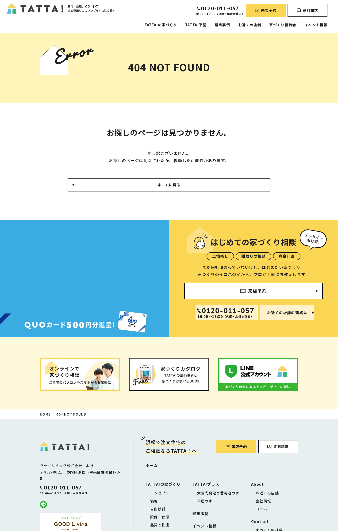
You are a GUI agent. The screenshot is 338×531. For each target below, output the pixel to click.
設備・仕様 (159, 517)
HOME (45, 415)
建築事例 (222, 24)
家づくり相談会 (282, 24)
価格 (154, 501)
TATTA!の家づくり (161, 24)
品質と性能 (159, 525)
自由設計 (157, 509)
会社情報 (263, 501)
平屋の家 (204, 501)
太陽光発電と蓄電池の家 (218, 493)
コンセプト (159, 493)
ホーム (152, 466)
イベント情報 (315, 24)
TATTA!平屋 (196, 24)
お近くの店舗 (249, 24)
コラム (261, 509)
